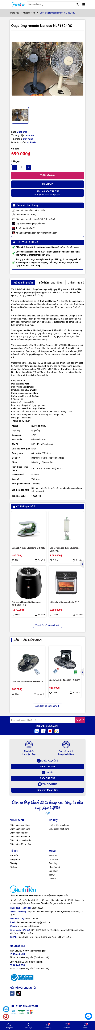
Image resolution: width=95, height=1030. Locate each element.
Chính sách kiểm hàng (20, 829)
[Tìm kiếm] (77, 4)
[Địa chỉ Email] (47, 720)
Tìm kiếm (14, 856)
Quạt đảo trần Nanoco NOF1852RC (28, 681)
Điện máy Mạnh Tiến (47, 790)
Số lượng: (15, 161)
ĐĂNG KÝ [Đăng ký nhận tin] (80, 720)
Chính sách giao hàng (20, 825)
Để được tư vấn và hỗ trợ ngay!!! (47, 193)
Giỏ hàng (14, 867)
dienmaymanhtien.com (29, 926)
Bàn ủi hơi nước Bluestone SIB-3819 (28, 548)
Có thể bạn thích (24, 506)
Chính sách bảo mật (19, 833)
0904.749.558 (47, 766)
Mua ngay (47, 184)
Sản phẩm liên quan (28, 639)
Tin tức (52, 875)
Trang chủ (53, 856)
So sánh (40, 560)
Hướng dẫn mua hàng (59, 825)
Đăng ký (13, 863)
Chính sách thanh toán (20, 836)
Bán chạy (53, 863)
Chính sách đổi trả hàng (21, 844)
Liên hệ (52, 878)
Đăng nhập (15, 859)
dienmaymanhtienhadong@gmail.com (33, 922)
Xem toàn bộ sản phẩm (47, 625)
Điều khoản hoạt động (59, 829)
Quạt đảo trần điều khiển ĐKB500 (64, 680)
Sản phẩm (53, 871)
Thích (16, 560)
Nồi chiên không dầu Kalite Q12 (64, 602)
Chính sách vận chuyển (20, 840)
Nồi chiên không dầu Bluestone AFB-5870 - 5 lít (26, 603)
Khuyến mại (54, 867)
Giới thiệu (53, 859)
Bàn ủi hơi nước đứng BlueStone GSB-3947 (64, 549)
